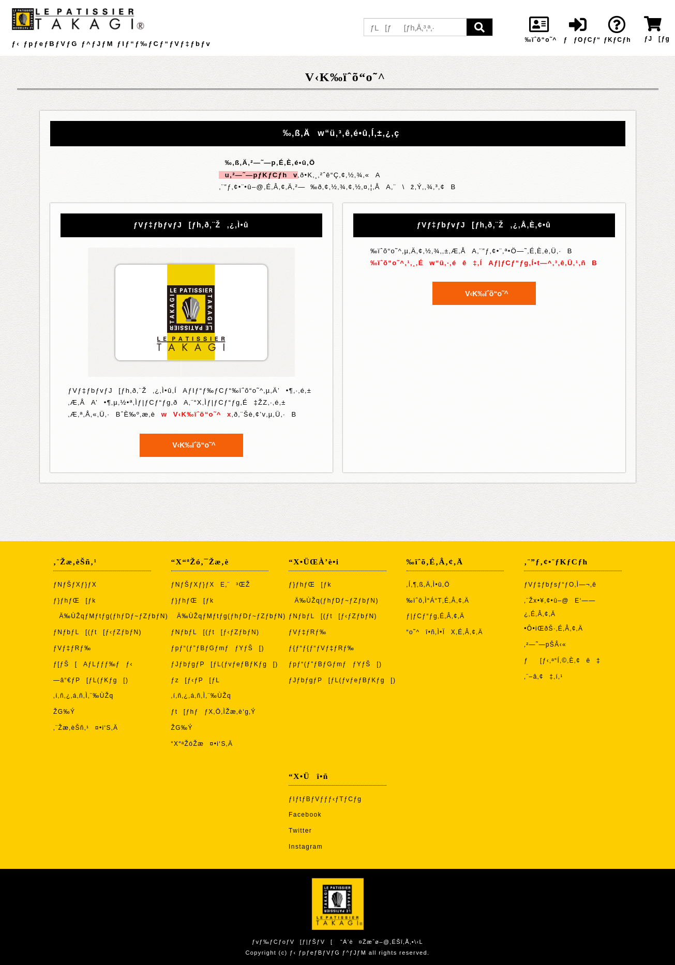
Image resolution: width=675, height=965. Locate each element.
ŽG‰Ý (64, 711)
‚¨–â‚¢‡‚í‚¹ (543, 676)
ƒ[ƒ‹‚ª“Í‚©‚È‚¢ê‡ (562, 660)
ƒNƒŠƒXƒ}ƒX (75, 584)
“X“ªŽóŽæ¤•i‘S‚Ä (202, 743)
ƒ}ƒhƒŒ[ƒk (74, 600)
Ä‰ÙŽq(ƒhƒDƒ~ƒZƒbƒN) (334, 600)
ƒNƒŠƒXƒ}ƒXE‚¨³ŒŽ (210, 584)
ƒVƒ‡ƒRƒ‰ (72, 648)
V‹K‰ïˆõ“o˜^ (191, 445)
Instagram (306, 846)
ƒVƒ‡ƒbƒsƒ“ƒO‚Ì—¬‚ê (560, 584)
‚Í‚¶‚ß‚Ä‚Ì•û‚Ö (428, 584)
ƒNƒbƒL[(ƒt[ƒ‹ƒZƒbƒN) (97, 632)
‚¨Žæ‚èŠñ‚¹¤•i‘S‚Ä (85, 727)
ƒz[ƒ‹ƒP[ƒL (195, 680)
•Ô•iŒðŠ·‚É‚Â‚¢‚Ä (553, 628)
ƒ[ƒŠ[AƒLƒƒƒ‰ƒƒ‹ (93, 664)
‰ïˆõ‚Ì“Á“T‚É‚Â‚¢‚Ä (438, 600)
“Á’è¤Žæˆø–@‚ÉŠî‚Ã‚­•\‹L (381, 942)
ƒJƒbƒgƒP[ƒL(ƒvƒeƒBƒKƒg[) (224, 664)
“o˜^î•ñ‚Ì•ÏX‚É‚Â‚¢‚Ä (445, 632)
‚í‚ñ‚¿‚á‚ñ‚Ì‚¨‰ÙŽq (83, 695)
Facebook (305, 814)
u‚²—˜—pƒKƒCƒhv (258, 175)
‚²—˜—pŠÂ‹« (545, 644)
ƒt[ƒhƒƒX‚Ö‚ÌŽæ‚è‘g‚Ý (213, 711)
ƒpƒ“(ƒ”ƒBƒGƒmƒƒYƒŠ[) (217, 648)
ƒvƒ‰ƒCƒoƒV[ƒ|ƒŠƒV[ (292, 942)
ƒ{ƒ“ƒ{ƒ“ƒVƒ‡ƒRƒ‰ (321, 648)
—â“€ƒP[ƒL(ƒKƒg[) (90, 680)
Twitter (300, 830)
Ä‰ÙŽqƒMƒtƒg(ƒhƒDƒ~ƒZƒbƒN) (110, 616)
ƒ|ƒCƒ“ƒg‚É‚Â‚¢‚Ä (436, 616)
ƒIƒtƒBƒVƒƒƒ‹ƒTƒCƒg (325, 799)
